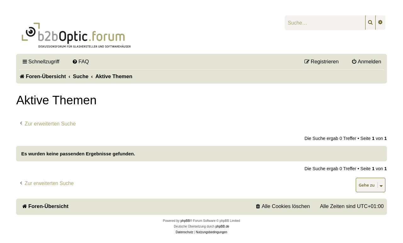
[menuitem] (81, 61)
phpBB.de (222, 226)
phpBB (185, 221)
